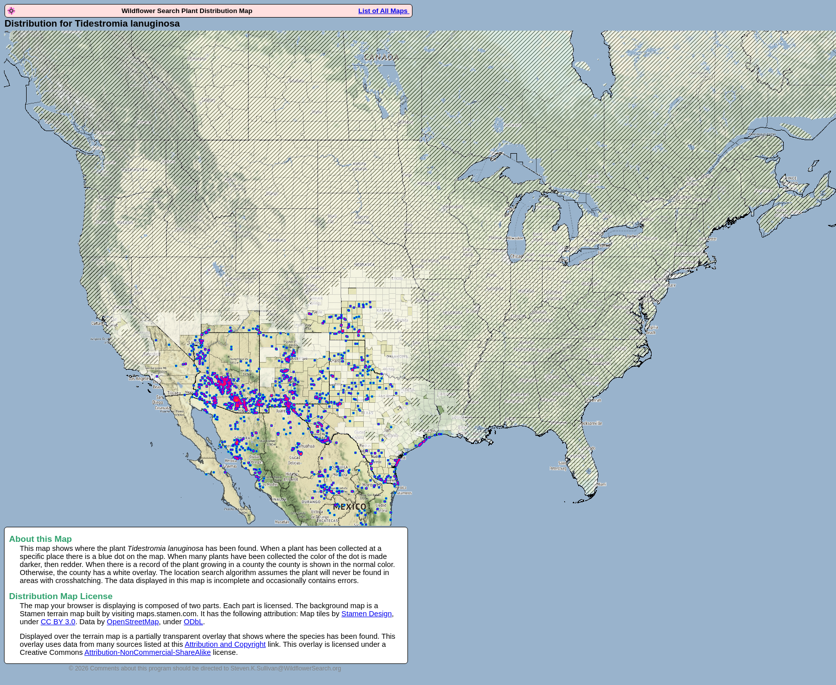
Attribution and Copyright (225, 644)
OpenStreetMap (133, 622)
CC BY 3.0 (58, 622)
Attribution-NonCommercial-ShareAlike (147, 652)
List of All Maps (383, 11)
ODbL (193, 622)
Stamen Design (367, 614)
